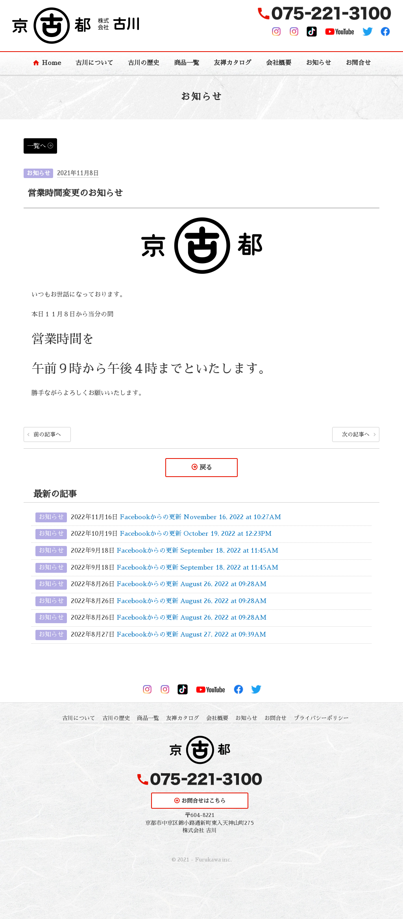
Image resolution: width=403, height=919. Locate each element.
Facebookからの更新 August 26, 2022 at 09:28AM (191, 584)
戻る (206, 467)
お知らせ (318, 63)
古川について (94, 63)
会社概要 (278, 63)
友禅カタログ (232, 63)
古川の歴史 (143, 63)
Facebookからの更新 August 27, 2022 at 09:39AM (191, 634)
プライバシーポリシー (321, 718)
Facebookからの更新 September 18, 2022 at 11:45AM (197, 551)
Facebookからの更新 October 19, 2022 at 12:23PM (196, 534)
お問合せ (358, 63)
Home (51, 63)
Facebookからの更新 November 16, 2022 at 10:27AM (200, 517)
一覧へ (36, 146)
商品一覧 (186, 63)
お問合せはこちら (203, 801)
